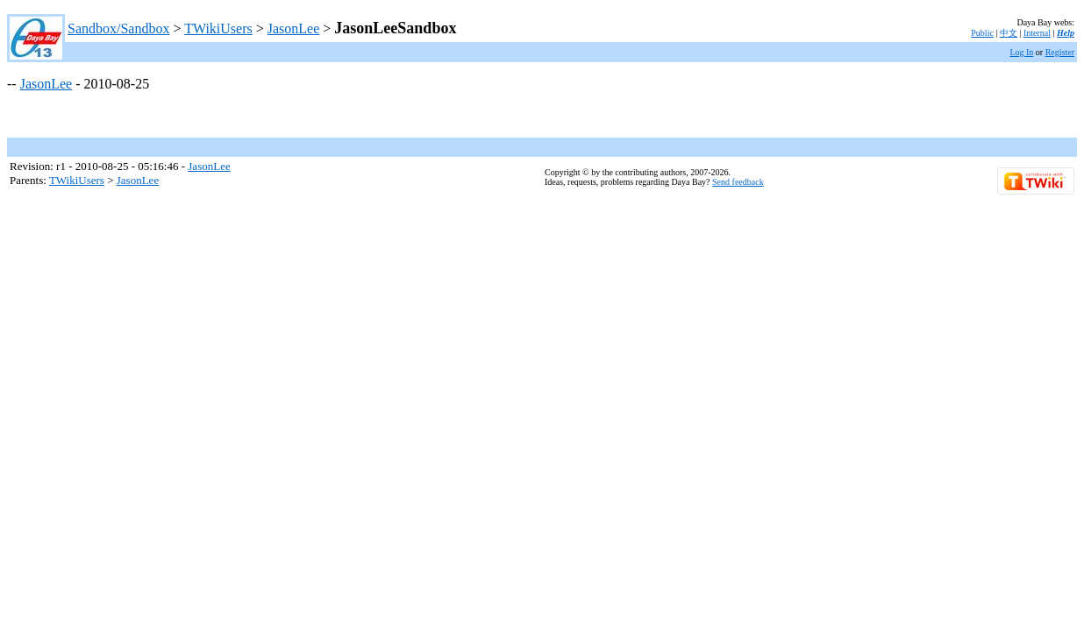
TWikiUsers (218, 28)
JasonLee (293, 28)
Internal (1037, 33)
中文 (1008, 33)
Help (1065, 33)
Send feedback (738, 182)
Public (982, 33)
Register (1059, 52)
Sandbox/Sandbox (118, 28)
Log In (1021, 52)
